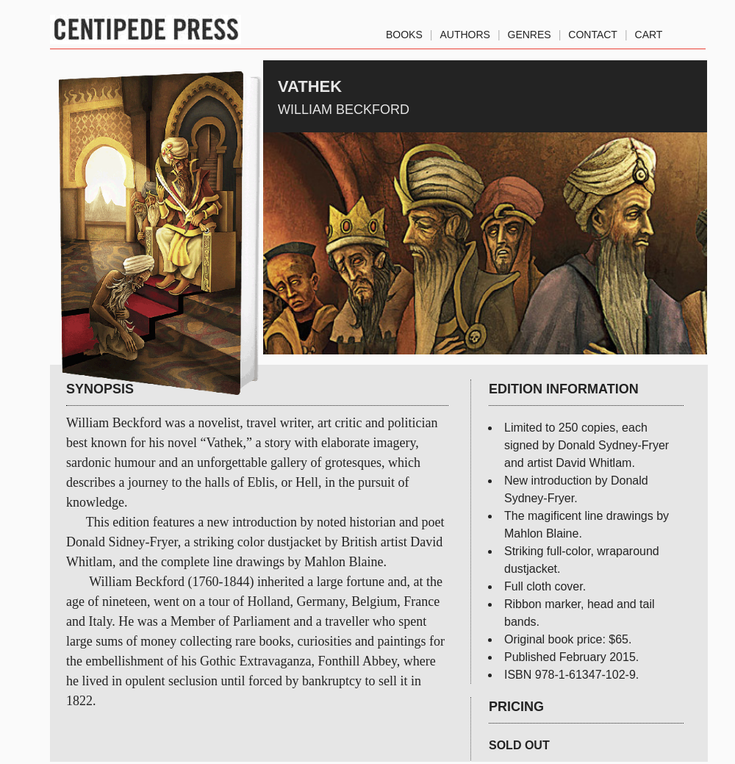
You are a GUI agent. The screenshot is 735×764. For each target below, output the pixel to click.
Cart (649, 32)
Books (404, 32)
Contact (592, 32)
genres (529, 32)
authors (465, 32)
